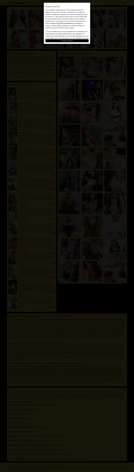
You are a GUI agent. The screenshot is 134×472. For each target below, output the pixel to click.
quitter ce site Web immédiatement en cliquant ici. (67, 23)
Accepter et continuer (67, 40)
